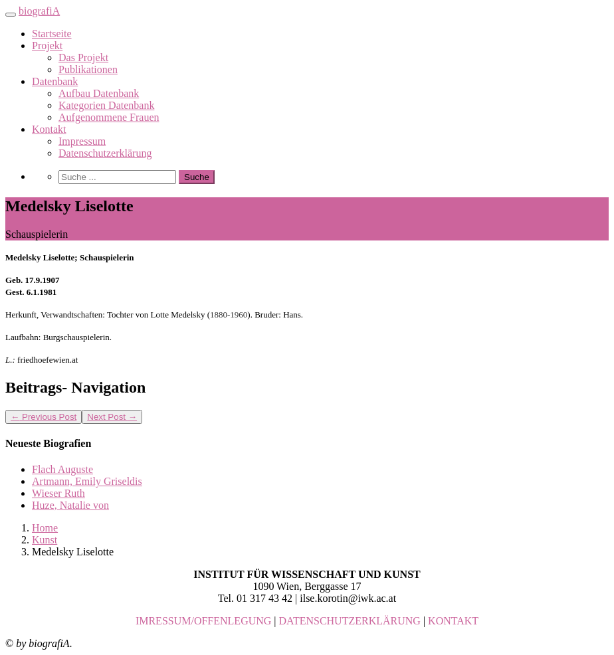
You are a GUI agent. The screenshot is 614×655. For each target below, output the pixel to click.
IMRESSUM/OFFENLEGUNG (203, 620)
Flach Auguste (62, 469)
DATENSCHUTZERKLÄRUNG (350, 620)
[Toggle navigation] (10, 15)
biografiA (39, 11)
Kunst (44, 539)
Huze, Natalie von (70, 505)
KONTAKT (453, 620)
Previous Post (43, 417)
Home (45, 527)
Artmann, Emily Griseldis (87, 481)
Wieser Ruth (58, 493)
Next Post (112, 417)
